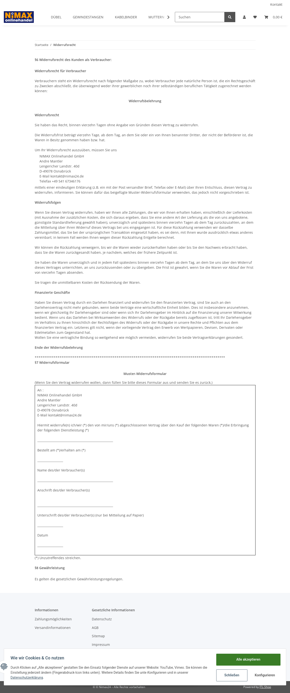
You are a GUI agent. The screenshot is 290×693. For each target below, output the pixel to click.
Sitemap (98, 636)
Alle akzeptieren (247, 659)
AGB (95, 627)
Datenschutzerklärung (28, 677)
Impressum (101, 644)
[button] (244, 17)
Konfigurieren (264, 675)
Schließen (230, 675)
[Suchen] (200, 17)
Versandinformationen (53, 627)
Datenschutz (102, 619)
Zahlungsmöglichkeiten (53, 619)
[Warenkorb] (273, 17)
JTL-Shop (265, 687)
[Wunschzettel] (255, 17)
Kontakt (276, 4)
